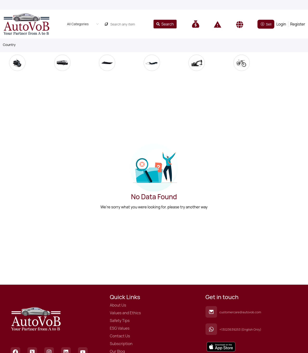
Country (9, 44)
